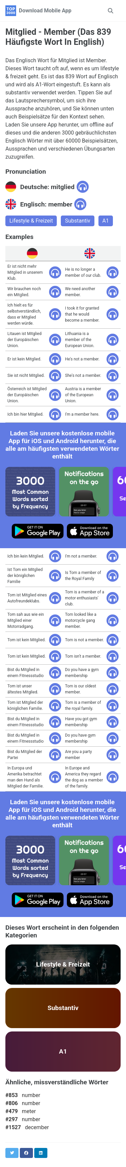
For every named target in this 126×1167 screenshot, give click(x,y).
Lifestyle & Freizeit (31, 221)
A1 (105, 221)
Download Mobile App (45, 10)
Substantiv (77, 221)
